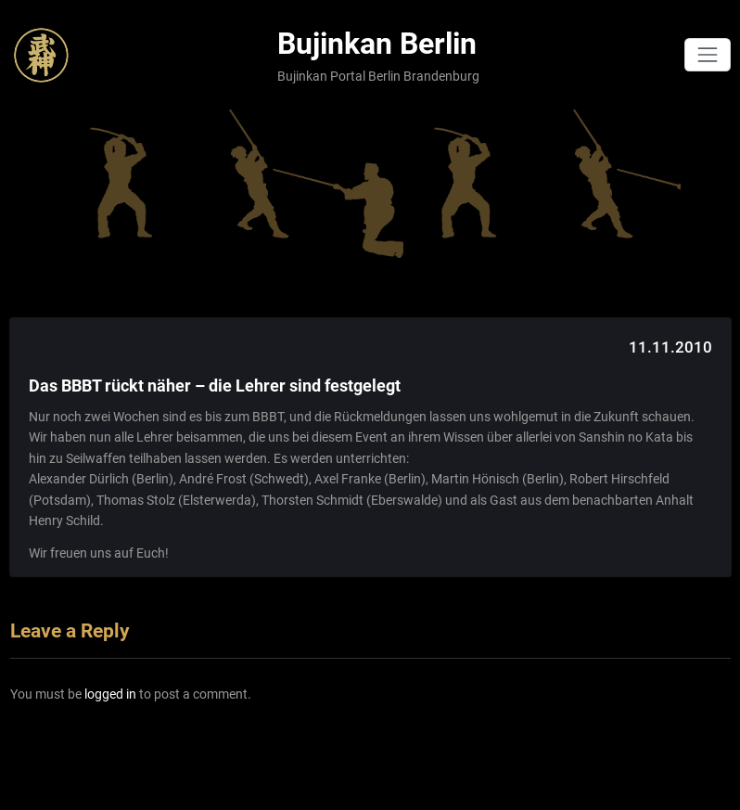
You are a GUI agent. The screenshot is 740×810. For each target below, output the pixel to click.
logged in (110, 694)
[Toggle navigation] (707, 54)
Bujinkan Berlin (377, 44)
